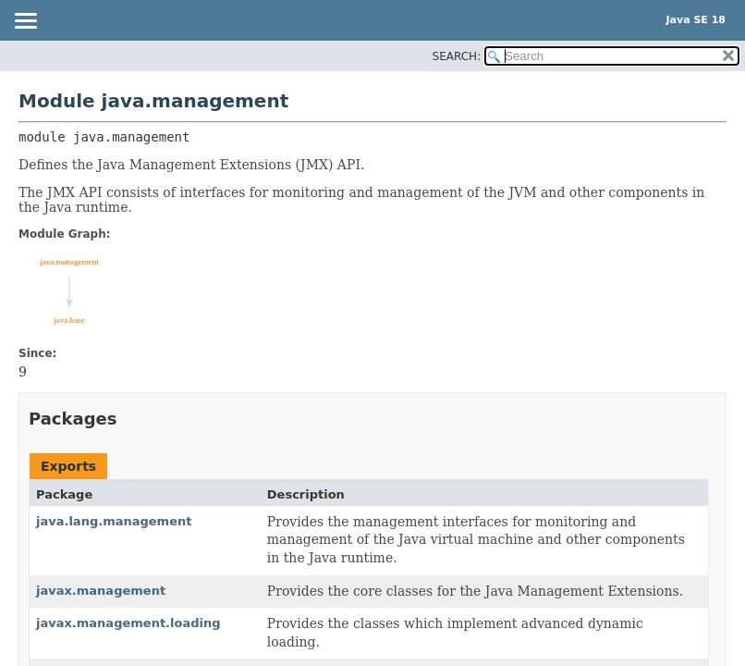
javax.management (100, 591)
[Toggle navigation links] (25, 22)
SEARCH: (457, 56)
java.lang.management (113, 521)
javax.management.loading (128, 623)
